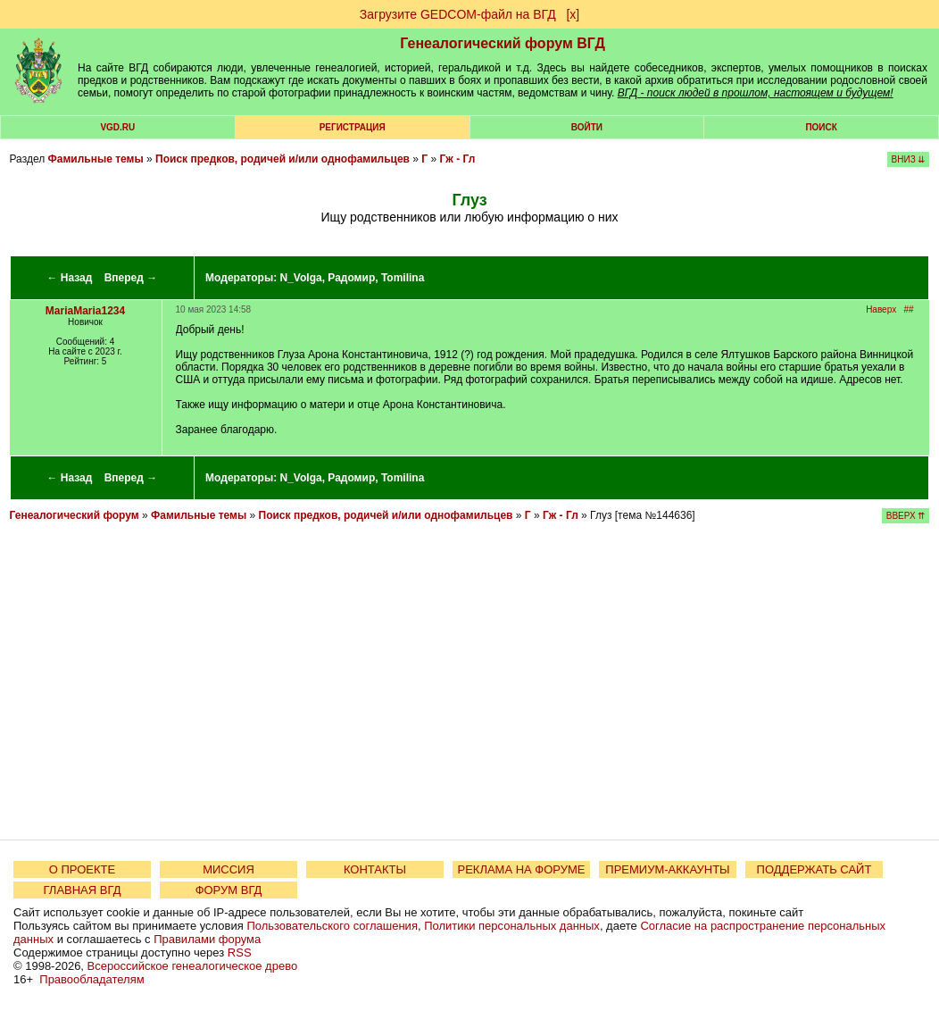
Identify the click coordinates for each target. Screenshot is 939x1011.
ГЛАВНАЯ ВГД (82, 890)
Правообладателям (91, 979)
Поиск (820, 127)
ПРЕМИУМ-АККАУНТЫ (667, 869)
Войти (586, 127)
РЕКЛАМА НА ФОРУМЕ (521, 869)
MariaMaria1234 (85, 311)
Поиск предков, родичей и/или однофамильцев (282, 159)
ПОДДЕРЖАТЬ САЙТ (814, 869)
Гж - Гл (458, 159)
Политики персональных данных (512, 925)
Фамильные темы (96, 159)
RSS (240, 952)
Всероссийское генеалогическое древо (192, 966)
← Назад (69, 278)
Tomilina (402, 278)
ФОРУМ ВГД (228, 890)
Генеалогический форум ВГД (502, 43)
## (908, 309)
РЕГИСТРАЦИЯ (353, 127)
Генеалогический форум (74, 515)
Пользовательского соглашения (332, 925)
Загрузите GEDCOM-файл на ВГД (458, 14)
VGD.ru (117, 127)
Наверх (881, 309)
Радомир (351, 278)
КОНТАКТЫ (375, 869)
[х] (572, 14)
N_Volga (301, 278)
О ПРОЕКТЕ (82, 869)
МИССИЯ (228, 869)
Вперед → (131, 278)
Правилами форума (207, 939)
